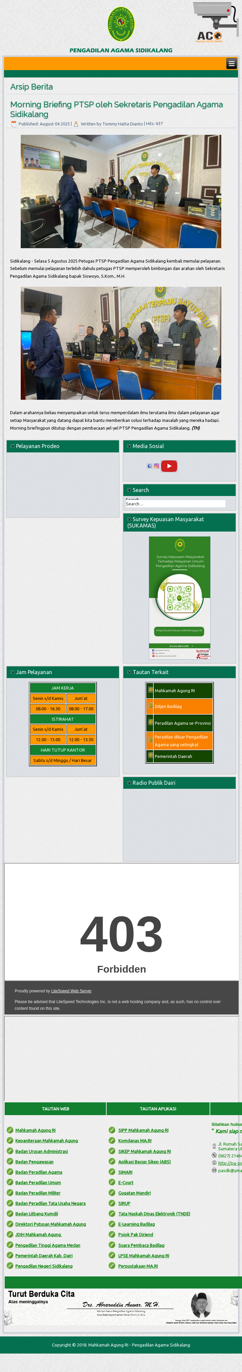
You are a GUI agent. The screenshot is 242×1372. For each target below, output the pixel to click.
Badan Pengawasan (34, 1161)
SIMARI (125, 1172)
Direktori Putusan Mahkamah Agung (50, 1224)
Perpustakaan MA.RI (138, 1266)
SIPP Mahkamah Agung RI (143, 1130)
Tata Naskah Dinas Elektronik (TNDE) (154, 1213)
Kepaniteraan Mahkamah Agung (46, 1140)
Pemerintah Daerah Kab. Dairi (44, 1255)
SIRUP (124, 1203)
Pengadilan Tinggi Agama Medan (47, 1245)
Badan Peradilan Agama (38, 1172)
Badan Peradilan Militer (37, 1193)
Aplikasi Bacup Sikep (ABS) (144, 1161)
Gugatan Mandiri (134, 1193)
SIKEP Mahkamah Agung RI (144, 1151)
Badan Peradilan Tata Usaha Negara (50, 1203)
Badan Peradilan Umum (38, 1182)
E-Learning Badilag (136, 1224)
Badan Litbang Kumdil (36, 1213)
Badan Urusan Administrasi (41, 1151)
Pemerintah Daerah (173, 756)
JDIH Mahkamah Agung (38, 1234)
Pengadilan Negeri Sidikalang (44, 1266)
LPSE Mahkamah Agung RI (143, 1255)
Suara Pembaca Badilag (141, 1245)
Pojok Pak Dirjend (135, 1234)
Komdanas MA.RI (134, 1140)
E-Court (125, 1182)
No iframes (121, 939)
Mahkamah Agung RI (35, 1130)
